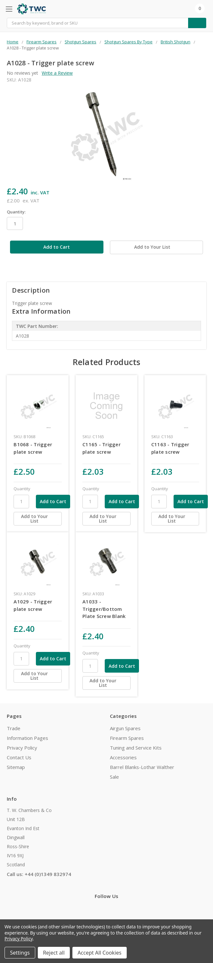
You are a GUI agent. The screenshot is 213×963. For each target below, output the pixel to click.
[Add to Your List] (38, 518)
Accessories (123, 756)
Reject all (54, 952)
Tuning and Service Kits (136, 747)
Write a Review (57, 73)
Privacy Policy (22, 747)
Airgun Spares (125, 727)
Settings (20, 952)
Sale (114, 776)
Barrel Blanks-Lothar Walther (142, 766)
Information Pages (27, 737)
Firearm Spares (127, 737)
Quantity (22, 488)
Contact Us (19, 756)
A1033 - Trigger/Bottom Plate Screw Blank (103, 608)
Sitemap (16, 766)
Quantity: (16, 212)
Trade (13, 727)
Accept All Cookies (100, 952)
